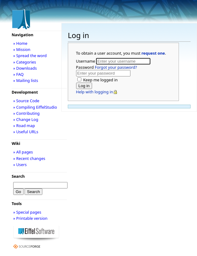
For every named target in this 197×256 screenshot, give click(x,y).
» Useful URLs (25, 131)
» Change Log (25, 119)
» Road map (24, 125)
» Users (20, 164)
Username (86, 61)
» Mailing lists (25, 80)
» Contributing (26, 113)
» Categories (24, 62)
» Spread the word (30, 55)
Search (18, 176)
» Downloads (25, 68)
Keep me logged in (100, 80)
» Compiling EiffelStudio (35, 107)
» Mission (21, 49)
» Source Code (26, 100)
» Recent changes (29, 158)
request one (153, 53)
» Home (20, 43)
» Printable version (30, 218)
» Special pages (27, 212)
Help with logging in (94, 92)
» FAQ (18, 74)
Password (106, 67)
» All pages (23, 152)
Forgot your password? (116, 67)
